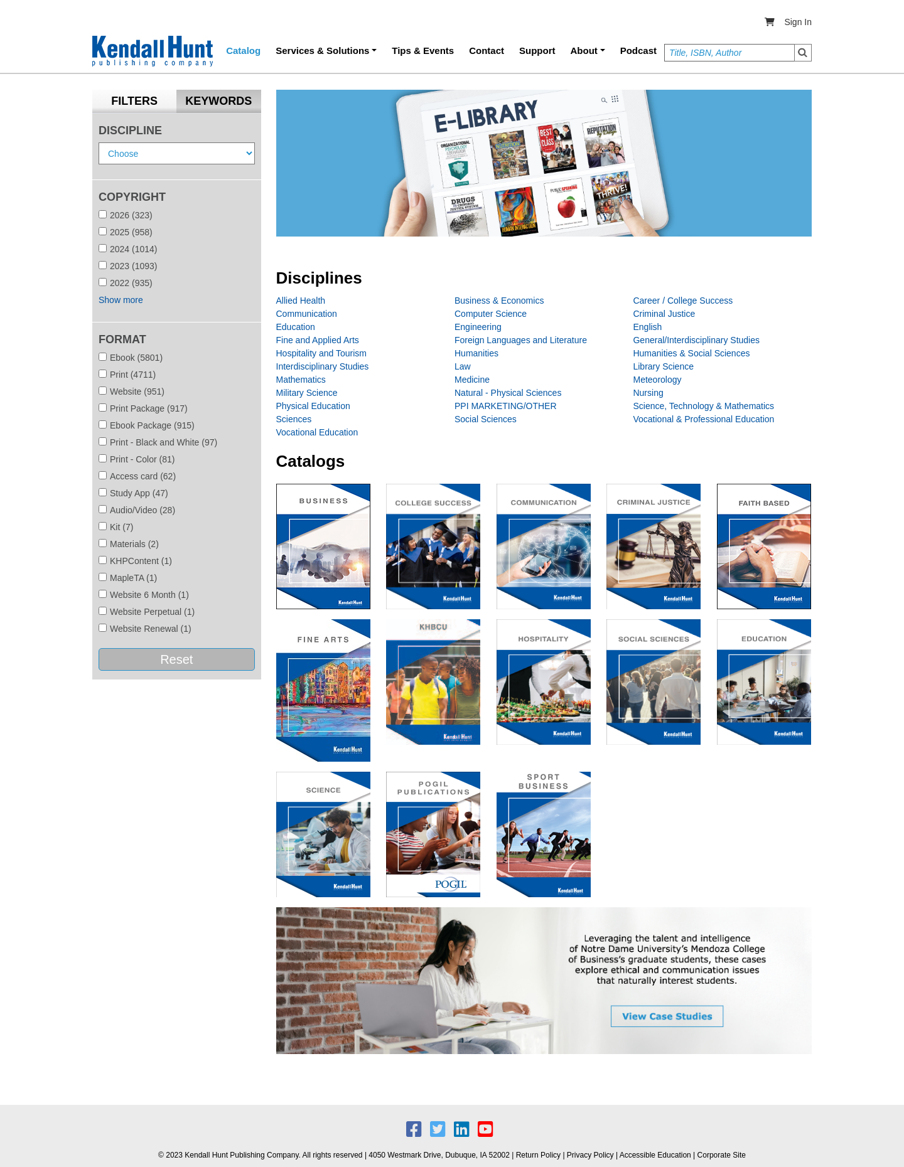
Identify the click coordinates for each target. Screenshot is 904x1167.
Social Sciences (486, 419)
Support (537, 50)
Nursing (648, 393)
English (647, 327)
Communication (306, 314)
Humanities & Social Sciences (691, 353)
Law (463, 366)
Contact (486, 50)
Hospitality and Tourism (321, 353)
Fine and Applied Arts (317, 340)
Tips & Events (423, 50)
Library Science (663, 366)
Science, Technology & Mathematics (703, 406)
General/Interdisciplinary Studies (696, 340)
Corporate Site (721, 1155)
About (584, 50)
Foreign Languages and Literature (521, 340)
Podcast (638, 50)
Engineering (478, 327)
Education (295, 327)
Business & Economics (499, 301)
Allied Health (301, 301)
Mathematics (301, 380)
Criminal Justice (664, 314)
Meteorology (657, 380)
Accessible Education (655, 1155)
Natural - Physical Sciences (508, 393)
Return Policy (538, 1155)
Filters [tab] (134, 101)
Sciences (294, 419)
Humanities (476, 353)
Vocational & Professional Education (703, 419)
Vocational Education (317, 432)
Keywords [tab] (218, 101)
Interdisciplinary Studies (322, 366)
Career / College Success (683, 301)
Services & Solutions (322, 50)
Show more (121, 300)
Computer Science (491, 314)
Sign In (798, 22)
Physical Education (313, 406)
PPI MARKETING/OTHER (506, 406)
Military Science (307, 393)
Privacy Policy (590, 1155)
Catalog (243, 50)
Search (803, 52)
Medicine (472, 380)
